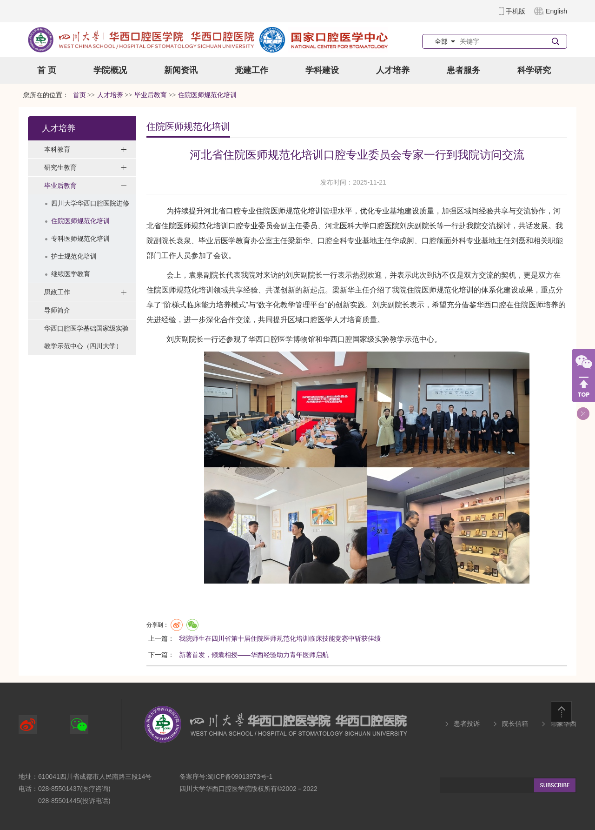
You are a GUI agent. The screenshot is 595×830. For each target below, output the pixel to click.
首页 (79, 95)
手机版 (515, 11)
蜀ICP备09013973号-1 (239, 776)
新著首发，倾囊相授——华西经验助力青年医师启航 (254, 654)
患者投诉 (467, 723)
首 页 (46, 70)
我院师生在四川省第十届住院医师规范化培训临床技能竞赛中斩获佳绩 (280, 638)
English (556, 11)
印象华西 (563, 723)
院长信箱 (515, 723)
